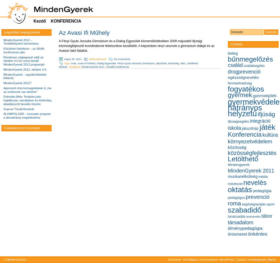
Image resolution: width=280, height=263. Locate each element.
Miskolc (63, 66)
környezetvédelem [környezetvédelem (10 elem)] (250, 141)
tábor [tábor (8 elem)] (266, 216)
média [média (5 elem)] (263, 177)
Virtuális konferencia (117, 66)
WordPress (227, 259)
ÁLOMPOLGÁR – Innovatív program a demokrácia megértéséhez (27, 115)
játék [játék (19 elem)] (267, 127)
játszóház (161, 63)
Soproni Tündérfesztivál (18, 109)
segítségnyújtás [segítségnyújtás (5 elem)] (254, 204)
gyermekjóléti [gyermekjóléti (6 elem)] (265, 95)
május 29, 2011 (73, 59)
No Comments (122, 59)
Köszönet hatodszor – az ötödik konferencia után (23, 50)
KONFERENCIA (66, 21)
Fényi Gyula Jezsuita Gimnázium (136, 63)
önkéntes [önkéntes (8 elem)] (257, 234)
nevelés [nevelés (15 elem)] (255, 182)
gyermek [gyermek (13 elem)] (240, 94)
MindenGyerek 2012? (17, 83)
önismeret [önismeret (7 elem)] (237, 234)
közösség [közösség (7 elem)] (237, 147)
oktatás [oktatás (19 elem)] (240, 190)
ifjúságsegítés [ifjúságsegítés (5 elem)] (238, 121)
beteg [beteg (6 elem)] (233, 53)
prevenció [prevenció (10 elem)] (257, 197)
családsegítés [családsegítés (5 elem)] (254, 66)
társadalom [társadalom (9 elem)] (240, 222)
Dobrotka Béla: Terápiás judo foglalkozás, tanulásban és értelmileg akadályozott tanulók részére (27, 100)
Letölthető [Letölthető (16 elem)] (243, 159)
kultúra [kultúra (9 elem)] (270, 135)
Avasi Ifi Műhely (86, 63)
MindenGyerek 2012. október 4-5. (25, 69)
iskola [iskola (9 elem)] (234, 128)
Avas (73, 63)
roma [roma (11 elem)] (234, 203)
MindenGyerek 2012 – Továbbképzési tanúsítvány (21, 41)
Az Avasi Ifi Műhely (84, 32)
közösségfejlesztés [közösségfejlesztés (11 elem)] (252, 153)
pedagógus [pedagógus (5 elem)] (236, 198)
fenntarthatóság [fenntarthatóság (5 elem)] (240, 83)
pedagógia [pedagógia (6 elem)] (262, 190)
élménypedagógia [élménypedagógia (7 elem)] (245, 228)
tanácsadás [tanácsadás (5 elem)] (237, 216)
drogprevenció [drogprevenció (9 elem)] (244, 72)
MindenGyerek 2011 (92, 66)
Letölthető (192, 63)
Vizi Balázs (190, 259)
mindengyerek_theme (262, 259)
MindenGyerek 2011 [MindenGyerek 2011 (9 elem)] (251, 171)
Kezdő (40, 21)
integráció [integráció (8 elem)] (260, 121)
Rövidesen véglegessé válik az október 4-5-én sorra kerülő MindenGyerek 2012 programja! (24, 61)
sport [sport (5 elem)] (270, 204)
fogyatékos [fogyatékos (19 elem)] (246, 89)
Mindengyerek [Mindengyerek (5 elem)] (239, 165)
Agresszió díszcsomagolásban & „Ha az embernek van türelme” (27, 90)
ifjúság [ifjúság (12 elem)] (266, 114)
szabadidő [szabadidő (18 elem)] (244, 210)
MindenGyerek (16, 259)
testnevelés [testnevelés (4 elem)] (253, 216)
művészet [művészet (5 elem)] (235, 184)
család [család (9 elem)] (235, 65)
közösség (173, 63)
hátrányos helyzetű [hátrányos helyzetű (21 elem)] (245, 110)
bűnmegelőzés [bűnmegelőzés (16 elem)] (250, 59)
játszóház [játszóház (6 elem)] (250, 128)
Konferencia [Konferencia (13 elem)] (245, 134)
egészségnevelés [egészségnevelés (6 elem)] (243, 77)
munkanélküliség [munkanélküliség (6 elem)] (243, 176)
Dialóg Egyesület (106, 63)
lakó (182, 63)
